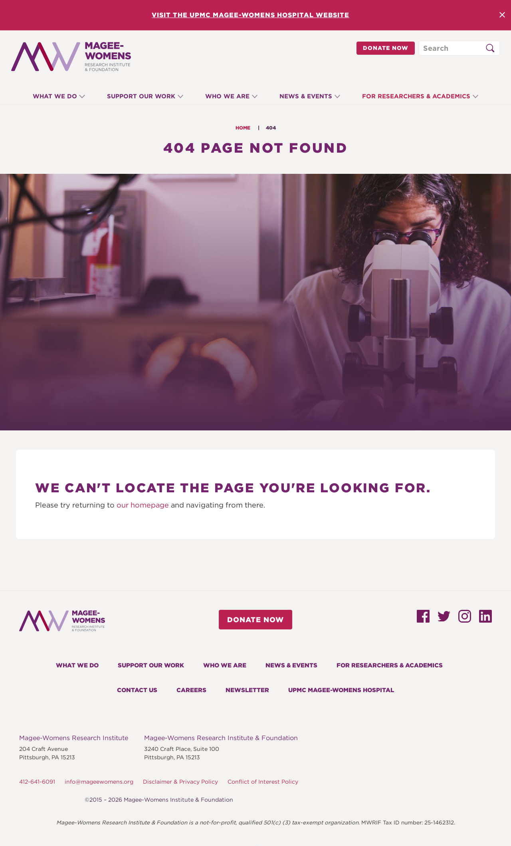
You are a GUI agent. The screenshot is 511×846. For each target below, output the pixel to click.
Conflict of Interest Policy (263, 781)
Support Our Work (138, 96)
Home (243, 128)
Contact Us (137, 690)
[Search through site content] (459, 48)
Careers (191, 690)
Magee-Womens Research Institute (73, 738)
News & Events (309, 96)
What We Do (49, 96)
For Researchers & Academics (422, 96)
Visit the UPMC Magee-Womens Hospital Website (250, 15)
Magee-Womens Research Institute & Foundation (221, 738)
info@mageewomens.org (99, 781)
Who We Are (227, 96)
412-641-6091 (37, 781)
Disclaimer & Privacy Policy (180, 781)
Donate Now (385, 48)
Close (502, 15)
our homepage (143, 505)
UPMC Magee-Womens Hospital (341, 690)
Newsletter (247, 690)
